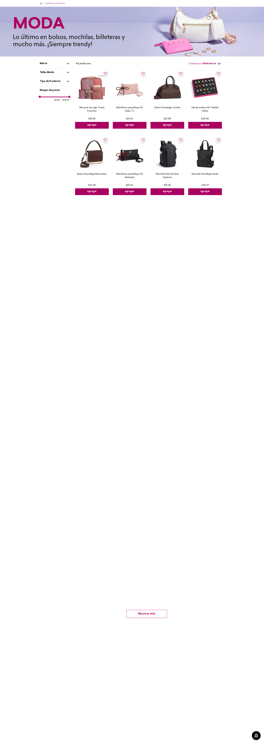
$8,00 (57, 100)
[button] (54, 63)
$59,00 (65, 100)
